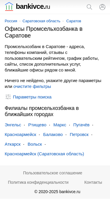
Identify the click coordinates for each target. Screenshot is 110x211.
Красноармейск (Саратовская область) (44, 153)
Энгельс (13, 124)
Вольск (35, 144)
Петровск (79, 134)
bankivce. (27, 6)
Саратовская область (41, 21)
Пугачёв (81, 124)
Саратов (73, 21)
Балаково (53, 134)
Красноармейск (20, 134)
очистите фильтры (32, 86)
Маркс (59, 124)
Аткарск (13, 144)
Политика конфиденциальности (38, 182)
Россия (11, 21)
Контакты (93, 182)
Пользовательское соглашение (52, 173)
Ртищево (37, 124)
